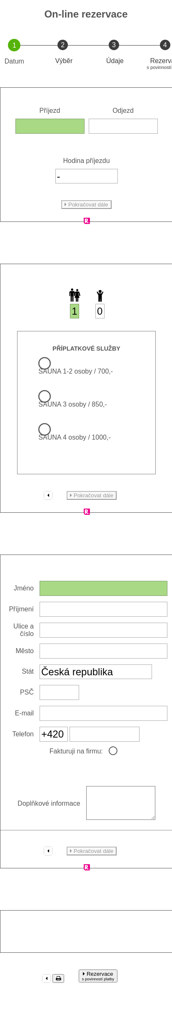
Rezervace (98, 982)
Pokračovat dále (86, 204)
